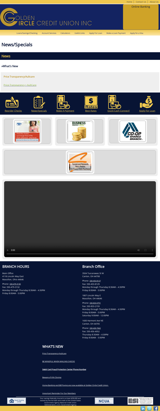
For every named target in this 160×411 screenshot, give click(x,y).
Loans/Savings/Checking (27, 33)
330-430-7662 (95, 328)
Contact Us (141, 1)
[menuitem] (28, 33)
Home (129, 1)
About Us (154, 1)
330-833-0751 (95, 303)
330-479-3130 (15, 284)
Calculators (65, 33)
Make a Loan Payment (116, 33)
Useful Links (80, 33)
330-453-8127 (95, 281)
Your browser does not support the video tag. (80, 219)
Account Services (49, 33)
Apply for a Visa (136, 33)
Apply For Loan (95, 33)
